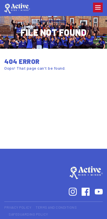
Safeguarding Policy (28, 214)
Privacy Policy (17, 207)
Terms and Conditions (56, 207)
